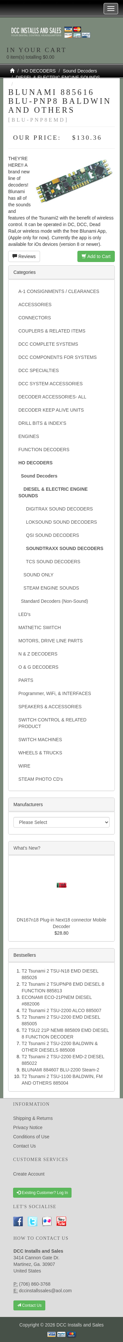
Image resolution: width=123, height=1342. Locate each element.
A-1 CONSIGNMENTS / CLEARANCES (58, 291)
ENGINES (28, 436)
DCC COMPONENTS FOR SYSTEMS (57, 357)
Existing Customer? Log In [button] (42, 1192)
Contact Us (24, 1146)
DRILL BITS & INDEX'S (42, 423)
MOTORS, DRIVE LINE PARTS (50, 640)
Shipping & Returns (33, 1118)
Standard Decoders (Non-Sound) (53, 601)
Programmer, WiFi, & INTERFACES (54, 693)
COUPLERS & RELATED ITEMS (51, 331)
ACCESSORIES (34, 304)
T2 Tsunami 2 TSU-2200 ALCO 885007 (61, 1010)
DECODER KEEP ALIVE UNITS (51, 410)
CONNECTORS (34, 317)
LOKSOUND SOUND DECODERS (57, 522)
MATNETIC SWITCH (39, 627)
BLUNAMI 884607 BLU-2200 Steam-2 (60, 1069)
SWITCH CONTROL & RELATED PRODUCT (52, 723)
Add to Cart (96, 256)
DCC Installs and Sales (80, 1324)
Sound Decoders (80, 70)
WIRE (24, 766)
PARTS (25, 680)
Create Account (29, 1174)
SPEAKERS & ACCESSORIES (50, 706)
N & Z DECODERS (37, 653)
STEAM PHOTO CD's (40, 779)
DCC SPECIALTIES (38, 370)
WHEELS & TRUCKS (40, 752)
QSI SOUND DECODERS (48, 535)
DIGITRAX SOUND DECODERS (55, 508)
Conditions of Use (31, 1136)
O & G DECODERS (38, 667)
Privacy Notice (27, 1127)
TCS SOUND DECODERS (49, 561)
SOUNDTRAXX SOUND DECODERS (54, 84)
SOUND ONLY (35, 574)
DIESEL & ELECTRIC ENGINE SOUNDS (58, 77)
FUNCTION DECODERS (44, 449)
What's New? (26, 848)
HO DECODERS (39, 70)
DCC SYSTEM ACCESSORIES (50, 383)
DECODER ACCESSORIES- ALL (52, 396)
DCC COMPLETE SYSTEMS (48, 344)
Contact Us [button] (29, 1305)
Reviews (24, 256)
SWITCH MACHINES (40, 739)
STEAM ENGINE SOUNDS (48, 588)
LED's (24, 614)
